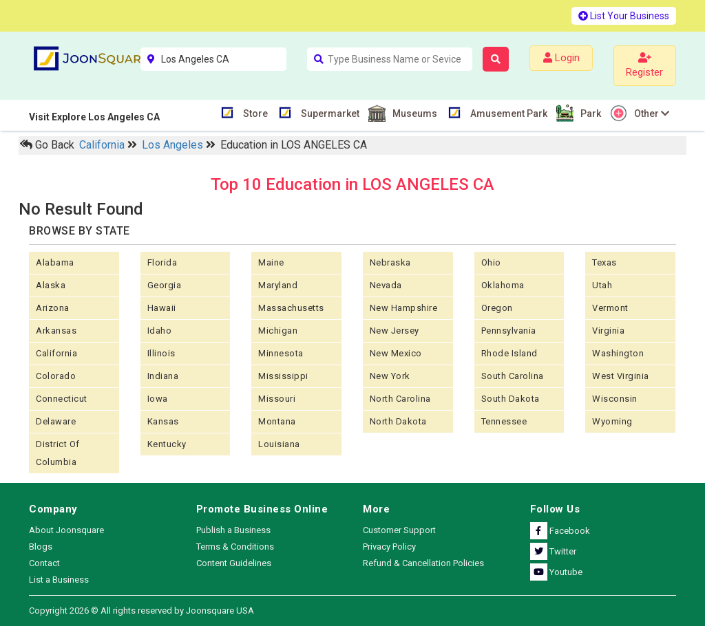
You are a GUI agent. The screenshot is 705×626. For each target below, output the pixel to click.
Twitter (553, 551)
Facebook (560, 531)
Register (644, 65)
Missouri (276, 398)
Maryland (277, 285)
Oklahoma (503, 285)
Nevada (386, 285)
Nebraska (390, 262)
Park (589, 113)
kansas (163, 421)
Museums (413, 113)
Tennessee (504, 421)
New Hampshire (404, 308)
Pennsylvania (508, 330)
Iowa (157, 398)
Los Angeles (174, 144)
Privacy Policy (389, 546)
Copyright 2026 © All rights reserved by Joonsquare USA (141, 610)
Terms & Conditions (235, 546)
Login (561, 58)
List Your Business (623, 15)
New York (390, 376)
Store (254, 112)
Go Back (47, 144)
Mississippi (283, 376)
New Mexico (396, 353)
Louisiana (279, 444)
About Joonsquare (66, 530)
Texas (604, 262)
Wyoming (612, 421)
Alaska (50, 285)
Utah (602, 285)
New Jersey (394, 330)
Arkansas (56, 330)
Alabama (55, 262)
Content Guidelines (233, 563)
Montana (277, 421)
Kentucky (167, 444)
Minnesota (281, 353)
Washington (618, 353)
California (103, 144)
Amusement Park (507, 112)
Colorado (56, 376)
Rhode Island (509, 353)
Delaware (56, 421)
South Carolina (512, 376)
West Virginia (620, 376)
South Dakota (510, 398)
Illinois (161, 353)
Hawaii (161, 308)
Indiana (163, 376)
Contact (44, 563)
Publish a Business (233, 530)
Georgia (164, 285)
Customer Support (399, 530)
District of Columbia (58, 453)
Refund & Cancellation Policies (423, 563)
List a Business (59, 579)
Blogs (40, 546)
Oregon (497, 308)
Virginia (608, 330)
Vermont (610, 308)
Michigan (277, 330)
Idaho (159, 330)
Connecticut (61, 398)
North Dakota (398, 421)
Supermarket (328, 112)
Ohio (491, 262)
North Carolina (400, 398)
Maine (271, 262)
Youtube (556, 572)
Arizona (53, 308)
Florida (162, 262)
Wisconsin (615, 398)
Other (650, 113)
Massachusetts (291, 308)
